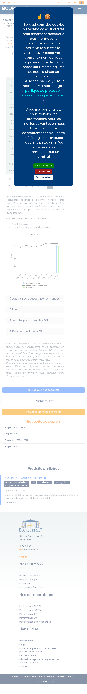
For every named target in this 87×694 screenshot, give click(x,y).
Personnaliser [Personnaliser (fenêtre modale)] (44, 177)
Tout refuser (43, 171)
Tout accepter (43, 165)
